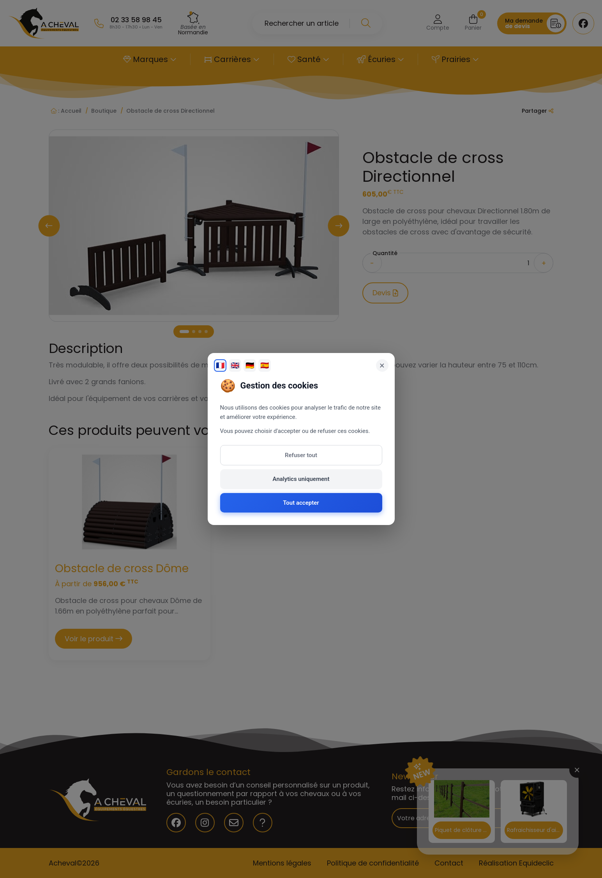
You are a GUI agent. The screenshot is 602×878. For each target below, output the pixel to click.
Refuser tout (301, 455)
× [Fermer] (382, 365)
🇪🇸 (264, 365)
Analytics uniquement (301, 478)
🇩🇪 (249, 365)
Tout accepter (301, 502)
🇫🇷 (220, 365)
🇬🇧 (235, 365)
